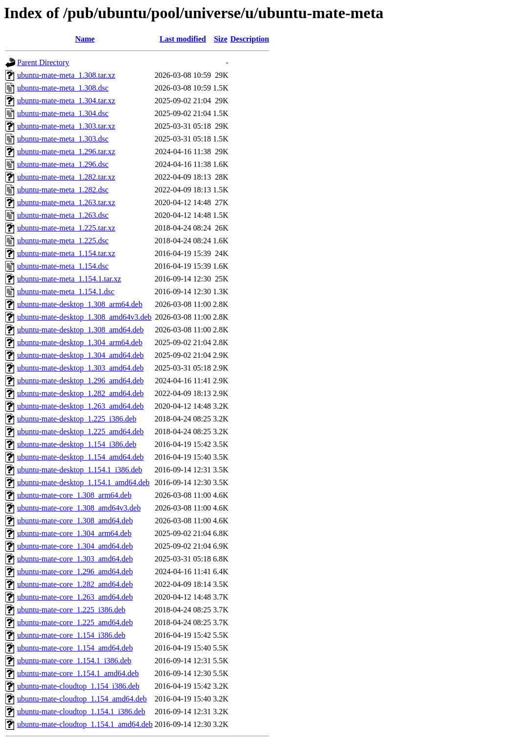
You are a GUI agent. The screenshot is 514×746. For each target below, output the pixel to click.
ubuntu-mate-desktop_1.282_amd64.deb (80, 393)
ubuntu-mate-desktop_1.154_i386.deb (77, 444)
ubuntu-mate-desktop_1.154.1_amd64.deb (83, 482)
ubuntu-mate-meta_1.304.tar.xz (66, 100)
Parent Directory (43, 62)
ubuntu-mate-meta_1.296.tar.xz (66, 151)
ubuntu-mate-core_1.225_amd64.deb (75, 622)
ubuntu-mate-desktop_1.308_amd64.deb (80, 330)
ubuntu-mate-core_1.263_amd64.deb (75, 597)
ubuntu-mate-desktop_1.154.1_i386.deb (79, 470)
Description (250, 39)
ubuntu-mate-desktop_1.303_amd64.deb (80, 368)
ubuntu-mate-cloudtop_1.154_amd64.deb (82, 699)
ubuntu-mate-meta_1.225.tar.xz (66, 228)
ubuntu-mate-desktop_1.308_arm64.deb (79, 304)
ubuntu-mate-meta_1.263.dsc (63, 215)
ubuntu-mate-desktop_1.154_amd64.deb (80, 457)
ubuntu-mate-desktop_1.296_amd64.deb (80, 380)
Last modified (183, 39)
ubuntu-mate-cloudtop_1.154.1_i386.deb (81, 711)
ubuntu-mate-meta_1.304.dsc (63, 113)
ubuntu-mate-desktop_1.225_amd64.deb (80, 431)
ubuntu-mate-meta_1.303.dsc (63, 139)
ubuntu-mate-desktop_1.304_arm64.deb (79, 342)
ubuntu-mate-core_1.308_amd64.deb (75, 520)
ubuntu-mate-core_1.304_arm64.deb (74, 533)
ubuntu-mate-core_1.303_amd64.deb (75, 559)
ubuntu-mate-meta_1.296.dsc (63, 164)
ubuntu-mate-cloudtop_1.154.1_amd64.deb (85, 724)
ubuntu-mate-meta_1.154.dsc (63, 266)
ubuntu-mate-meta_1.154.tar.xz (66, 253)
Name (84, 39)
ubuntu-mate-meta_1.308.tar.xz (66, 75)
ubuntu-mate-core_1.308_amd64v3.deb (78, 508)
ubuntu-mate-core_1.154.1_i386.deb (74, 660)
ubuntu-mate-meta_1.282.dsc (63, 190)
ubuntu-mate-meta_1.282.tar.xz (66, 177)
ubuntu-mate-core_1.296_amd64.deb (75, 571)
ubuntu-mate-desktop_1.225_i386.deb (77, 419)
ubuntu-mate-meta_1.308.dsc (63, 88)
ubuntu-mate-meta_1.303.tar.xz (66, 126)
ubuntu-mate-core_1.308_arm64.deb (74, 495)
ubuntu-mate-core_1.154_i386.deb (71, 635)
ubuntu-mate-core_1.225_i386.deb (71, 610)
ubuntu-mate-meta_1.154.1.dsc (66, 291)
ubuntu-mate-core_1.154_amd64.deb (75, 648)
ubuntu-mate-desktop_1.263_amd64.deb (80, 406)
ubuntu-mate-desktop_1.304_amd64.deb (80, 355)
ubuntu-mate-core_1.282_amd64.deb (75, 584)
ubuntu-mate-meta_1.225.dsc (63, 240)
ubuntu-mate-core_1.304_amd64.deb (75, 546)
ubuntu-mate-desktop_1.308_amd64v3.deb (84, 317)
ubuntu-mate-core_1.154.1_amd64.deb (78, 673)
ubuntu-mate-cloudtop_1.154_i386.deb (78, 686)
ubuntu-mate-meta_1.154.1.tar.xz (69, 279)
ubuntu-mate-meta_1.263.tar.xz (66, 202)
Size (221, 39)
